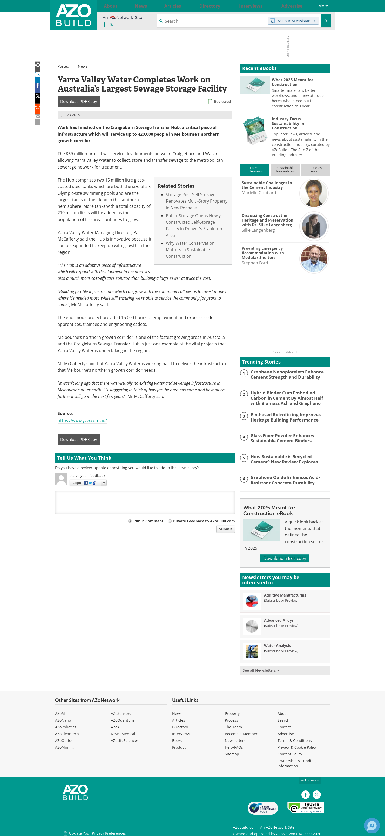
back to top (310, 779)
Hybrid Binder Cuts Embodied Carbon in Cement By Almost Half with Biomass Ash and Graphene (290, 397)
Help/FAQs (234, 746)
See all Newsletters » (261, 669)
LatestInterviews (255, 169)
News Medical (123, 732)
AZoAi (116, 726)
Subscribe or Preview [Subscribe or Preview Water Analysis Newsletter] (281, 650)
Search (283, 719)
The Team (233, 726)
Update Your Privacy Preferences (94, 829)
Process (231, 719)
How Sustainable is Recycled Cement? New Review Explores (288, 458)
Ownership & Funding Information (297, 762)
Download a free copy (285, 557)
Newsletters (235, 739)
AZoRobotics (65, 726)
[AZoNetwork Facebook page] (104, 25)
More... (319, 5)
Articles (178, 719)
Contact (284, 726)
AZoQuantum (122, 719)
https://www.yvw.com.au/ (82, 420)
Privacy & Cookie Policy (297, 746)
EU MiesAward (315, 169)
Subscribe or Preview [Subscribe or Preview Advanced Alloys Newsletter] (281, 625)
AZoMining (64, 746)
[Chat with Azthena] (372, 825)
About (283, 712)
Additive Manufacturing (285, 594)
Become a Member (241, 732)
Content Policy (290, 753)
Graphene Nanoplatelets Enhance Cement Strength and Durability (284, 374)
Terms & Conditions (295, 739)
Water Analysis (277, 644)
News (82, 66)
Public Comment (148, 521)
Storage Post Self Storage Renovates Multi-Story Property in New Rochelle (196, 201)
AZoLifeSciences (125, 739)
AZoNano (63, 719)
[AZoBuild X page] (111, 25)
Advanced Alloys (279, 619)
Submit (225, 529)
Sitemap (232, 753)
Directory (180, 726)
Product (179, 746)
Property (232, 712)
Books (177, 739)
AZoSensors (121, 712)
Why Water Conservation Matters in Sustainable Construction (190, 249)
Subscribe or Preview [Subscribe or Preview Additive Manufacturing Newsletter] (281, 599)
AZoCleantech (67, 732)
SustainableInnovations (285, 169)
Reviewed (222, 101)
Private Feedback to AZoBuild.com (204, 521)
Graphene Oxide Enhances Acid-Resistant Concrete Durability (282, 478)
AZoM (60, 712)
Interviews (181, 732)
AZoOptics (64, 739)
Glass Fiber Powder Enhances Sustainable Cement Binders (279, 437)
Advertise (286, 732)
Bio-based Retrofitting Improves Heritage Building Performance (282, 415)
